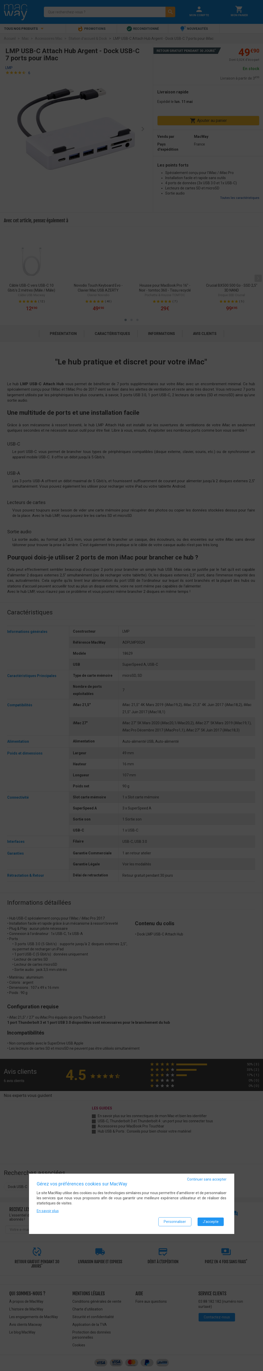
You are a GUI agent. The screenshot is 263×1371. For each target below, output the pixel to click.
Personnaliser (175, 1222)
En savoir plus (48, 1211)
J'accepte (211, 1222)
